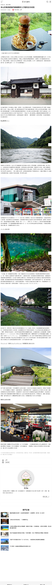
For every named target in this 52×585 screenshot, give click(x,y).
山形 (21, 9)
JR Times (26, 2)
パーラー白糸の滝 (5, 229)
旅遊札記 (3, 4)
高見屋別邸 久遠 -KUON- (29, 343)
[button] (49, 32)
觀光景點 (7, 462)
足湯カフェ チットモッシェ (15, 343)
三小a (8, 10)
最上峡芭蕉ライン (5, 120)
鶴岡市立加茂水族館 (5, 399)
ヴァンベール (4, 343)
